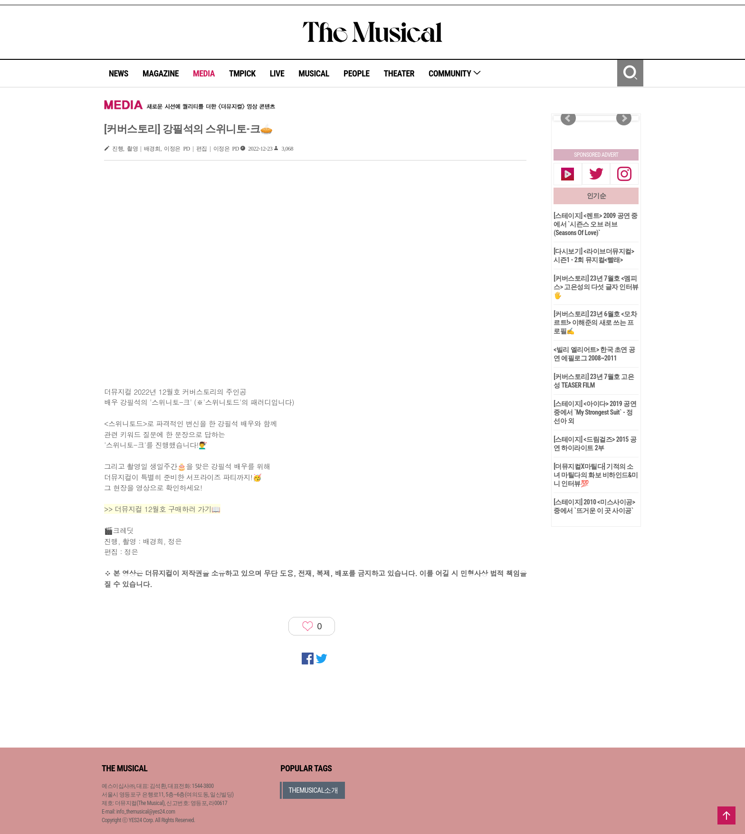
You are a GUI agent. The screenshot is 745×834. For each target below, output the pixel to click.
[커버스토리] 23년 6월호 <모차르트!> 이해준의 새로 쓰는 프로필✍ (595, 322)
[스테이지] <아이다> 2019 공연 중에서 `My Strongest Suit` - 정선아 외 (595, 412)
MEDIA (204, 73)
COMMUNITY (455, 73)
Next (623, 118)
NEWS (118, 73)
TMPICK (242, 73)
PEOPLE (357, 73)
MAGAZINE (161, 73)
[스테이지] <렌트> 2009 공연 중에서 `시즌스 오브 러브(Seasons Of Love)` (596, 224)
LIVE (277, 73)
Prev (568, 118)
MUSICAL (313, 73)
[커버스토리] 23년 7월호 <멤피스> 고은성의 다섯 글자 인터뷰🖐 (596, 287)
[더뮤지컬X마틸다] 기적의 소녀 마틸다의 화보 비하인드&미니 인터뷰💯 (596, 475)
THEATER (399, 73)
